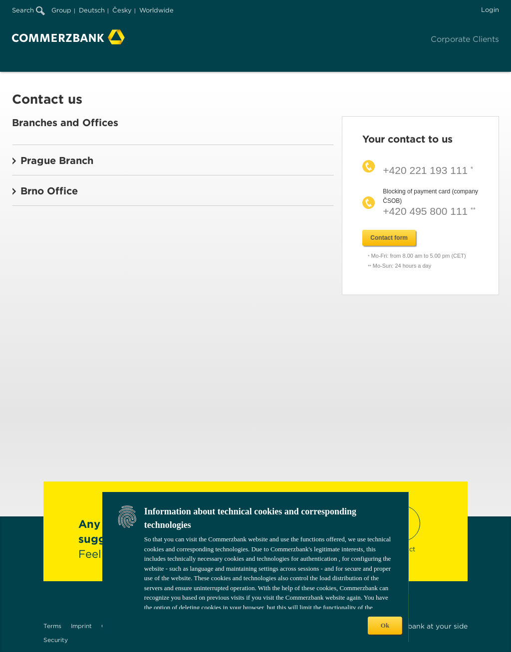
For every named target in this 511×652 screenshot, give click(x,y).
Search (28, 10)
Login (490, 9)
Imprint (81, 626)
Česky (122, 10)
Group (61, 10)
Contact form (389, 237)
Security (55, 640)
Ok (385, 625)
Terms (52, 626)
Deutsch (92, 10)
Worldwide (156, 10)
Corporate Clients (465, 39)
